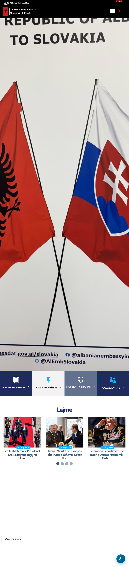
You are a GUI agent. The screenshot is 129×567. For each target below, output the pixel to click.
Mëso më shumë (13, 539)
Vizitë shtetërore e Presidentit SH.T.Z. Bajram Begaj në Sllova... (22, 454)
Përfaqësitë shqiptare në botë (19, 3)
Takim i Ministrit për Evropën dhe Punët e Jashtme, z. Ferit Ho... (64, 454)
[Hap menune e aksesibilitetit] (120, 558)
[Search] (118, 10)
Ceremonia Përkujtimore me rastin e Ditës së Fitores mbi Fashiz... (107, 454)
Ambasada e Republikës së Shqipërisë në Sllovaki (23, 11)
